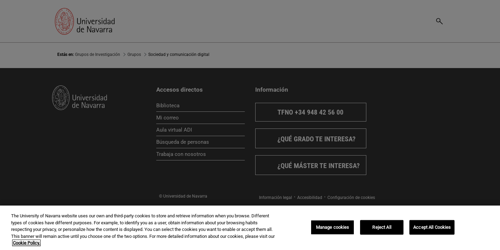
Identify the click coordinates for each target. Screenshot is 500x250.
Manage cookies (332, 227)
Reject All (381, 227)
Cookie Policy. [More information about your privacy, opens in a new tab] (26, 242)
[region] (250, 228)
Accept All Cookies (432, 227)
